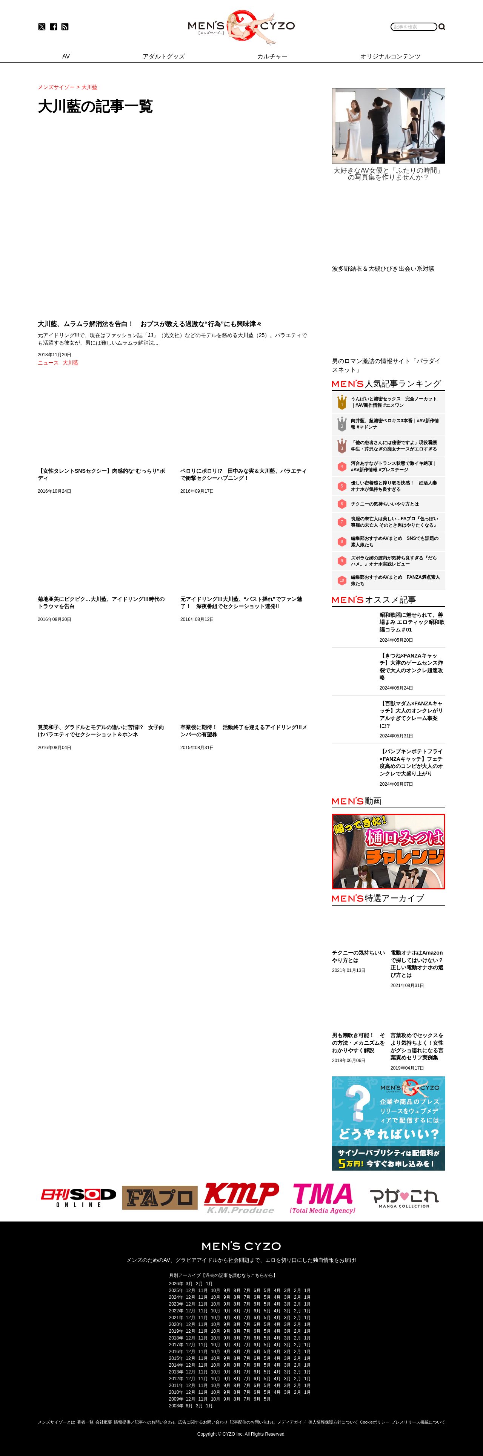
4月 (277, 1290)
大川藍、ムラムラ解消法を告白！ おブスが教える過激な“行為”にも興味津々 (150, 324)
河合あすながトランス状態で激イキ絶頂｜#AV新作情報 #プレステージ (394, 466)
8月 (237, 1290)
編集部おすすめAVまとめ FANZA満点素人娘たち (395, 580)
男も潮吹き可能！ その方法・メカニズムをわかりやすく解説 (358, 1042)
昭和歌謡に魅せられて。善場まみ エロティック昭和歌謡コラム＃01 (412, 622)
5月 (267, 1290)
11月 (203, 1290)
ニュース (48, 363)
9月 (227, 1290)
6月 (257, 1290)
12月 (190, 1290)
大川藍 (70, 363)
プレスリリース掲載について (418, 1422)
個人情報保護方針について (333, 1422)
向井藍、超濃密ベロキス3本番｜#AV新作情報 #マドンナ (395, 424)
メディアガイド (291, 1422)
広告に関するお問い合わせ (203, 1422)
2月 (199, 1283)
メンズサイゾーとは (56, 1422)
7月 (247, 1290)
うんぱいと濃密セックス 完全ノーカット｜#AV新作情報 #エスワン (394, 402)
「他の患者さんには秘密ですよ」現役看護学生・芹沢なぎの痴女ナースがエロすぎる (394, 446)
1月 (209, 1283)
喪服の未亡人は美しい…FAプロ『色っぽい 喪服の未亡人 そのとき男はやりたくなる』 (394, 522)
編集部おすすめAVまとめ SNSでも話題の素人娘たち (394, 541)
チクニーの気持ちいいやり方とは (385, 504)
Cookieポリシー (374, 1422)
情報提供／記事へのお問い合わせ (145, 1422)
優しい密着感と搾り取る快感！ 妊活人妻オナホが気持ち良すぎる (394, 486)
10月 (215, 1290)
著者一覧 (85, 1422)
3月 (189, 1283)
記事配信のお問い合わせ (252, 1422)
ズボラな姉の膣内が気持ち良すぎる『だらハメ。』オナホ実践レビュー (394, 561)
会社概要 (103, 1422)
